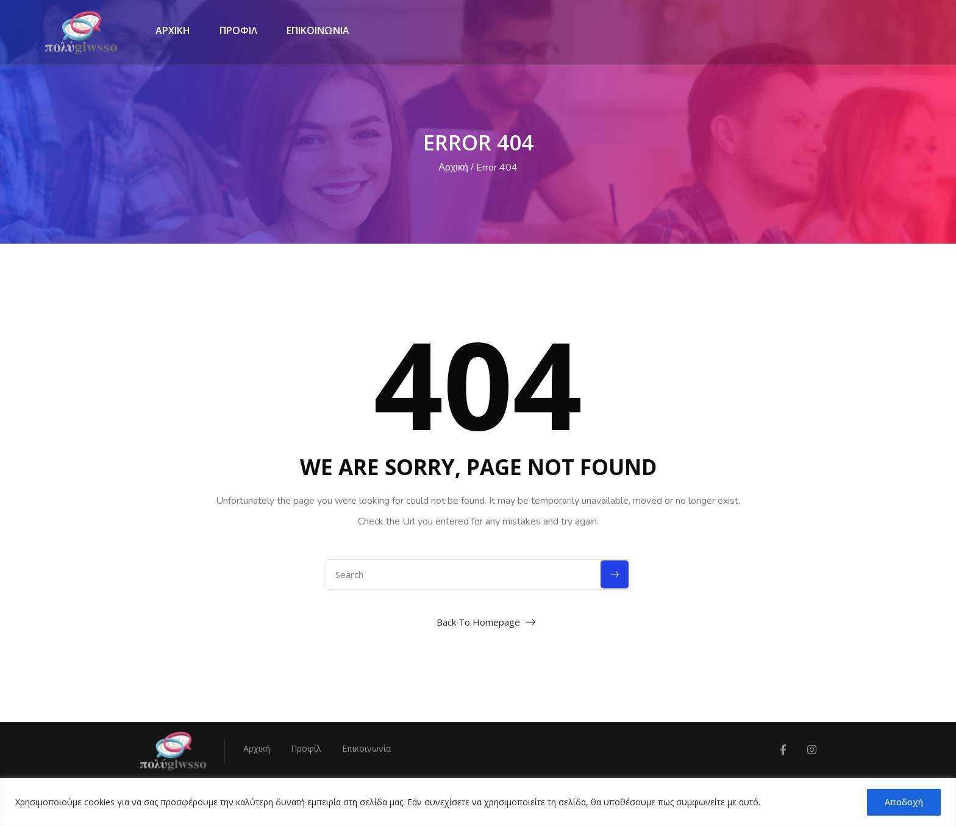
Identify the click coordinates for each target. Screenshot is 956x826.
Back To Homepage (478, 622)
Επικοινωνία (366, 748)
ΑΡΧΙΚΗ (172, 30)
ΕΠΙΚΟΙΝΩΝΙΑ (318, 30)
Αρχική (453, 167)
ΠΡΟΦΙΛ (238, 30)
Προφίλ (306, 748)
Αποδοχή (904, 802)
